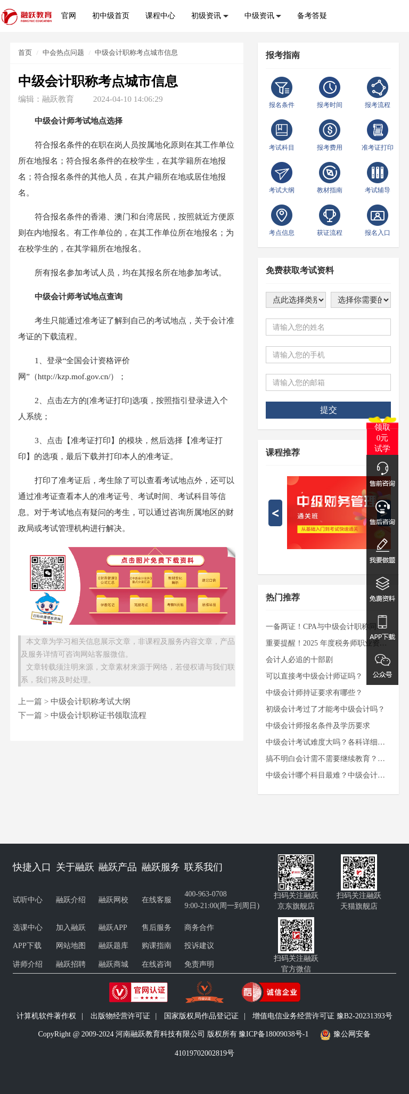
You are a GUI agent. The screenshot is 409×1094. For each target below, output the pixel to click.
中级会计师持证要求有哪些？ (314, 693)
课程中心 (160, 16)
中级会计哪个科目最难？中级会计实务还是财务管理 (328, 775)
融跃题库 (113, 946)
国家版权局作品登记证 (201, 1016)
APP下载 (27, 946)
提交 (328, 409)
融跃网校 (113, 900)
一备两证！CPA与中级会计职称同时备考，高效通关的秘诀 (328, 627)
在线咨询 (156, 964)
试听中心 (28, 900)
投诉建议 (199, 946)
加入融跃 (71, 928)
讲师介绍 (28, 964)
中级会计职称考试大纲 (90, 701)
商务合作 (199, 928)
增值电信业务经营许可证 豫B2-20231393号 (322, 1016)
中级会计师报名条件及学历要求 (318, 726)
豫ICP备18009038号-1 (273, 1034)
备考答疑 (312, 16)
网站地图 (71, 946)
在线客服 (156, 900)
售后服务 (156, 928)
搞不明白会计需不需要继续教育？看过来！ (328, 759)
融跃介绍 (71, 900)
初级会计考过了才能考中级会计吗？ (325, 709)
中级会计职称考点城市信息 (136, 52)
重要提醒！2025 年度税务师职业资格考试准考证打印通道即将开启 (328, 643)
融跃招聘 (71, 964)
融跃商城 (113, 964)
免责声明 (199, 964)
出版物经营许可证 (120, 1016)
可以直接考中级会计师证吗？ (314, 676)
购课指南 (156, 946)
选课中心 (28, 928)
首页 (25, 52)
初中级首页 (110, 16)
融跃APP (113, 928)
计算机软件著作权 (46, 1016)
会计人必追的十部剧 (299, 660)
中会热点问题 (63, 52)
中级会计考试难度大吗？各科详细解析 (328, 742)
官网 (68, 16)
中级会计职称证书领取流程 (98, 715)
